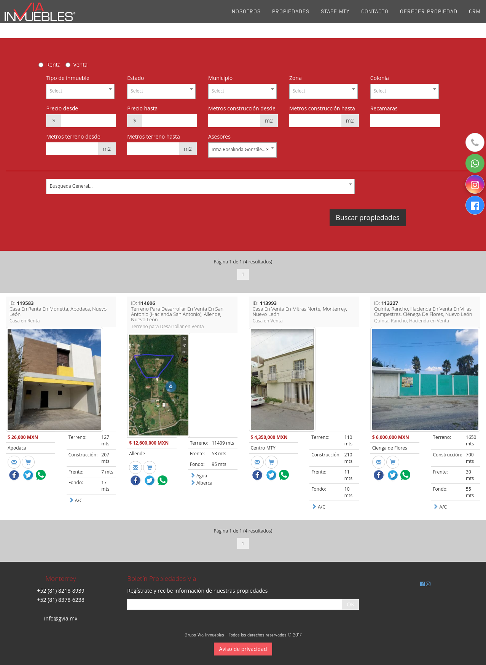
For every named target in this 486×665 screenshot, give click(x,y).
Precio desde (62, 108)
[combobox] (80, 91)
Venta (80, 64)
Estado (135, 77)
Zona (295, 77)
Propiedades (290, 19)
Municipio (220, 77)
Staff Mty (335, 19)
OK (350, 604)
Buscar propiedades (367, 217)
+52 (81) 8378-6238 (60, 599)
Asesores (219, 136)
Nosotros (246, 19)
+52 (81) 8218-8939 (60, 590)
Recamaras (384, 108)
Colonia (379, 77)
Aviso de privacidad (243, 648)
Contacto (375, 19)
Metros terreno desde (73, 136)
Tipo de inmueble (67, 77)
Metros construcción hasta (322, 108)
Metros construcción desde (242, 108)
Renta (53, 64)
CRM (474, 19)
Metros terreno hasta (153, 136)
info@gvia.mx (61, 618)
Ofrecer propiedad (428, 19)
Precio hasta (142, 108)
